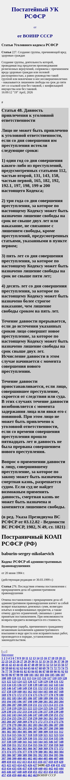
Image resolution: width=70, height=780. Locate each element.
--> (4, 651)
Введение (7, 654)
